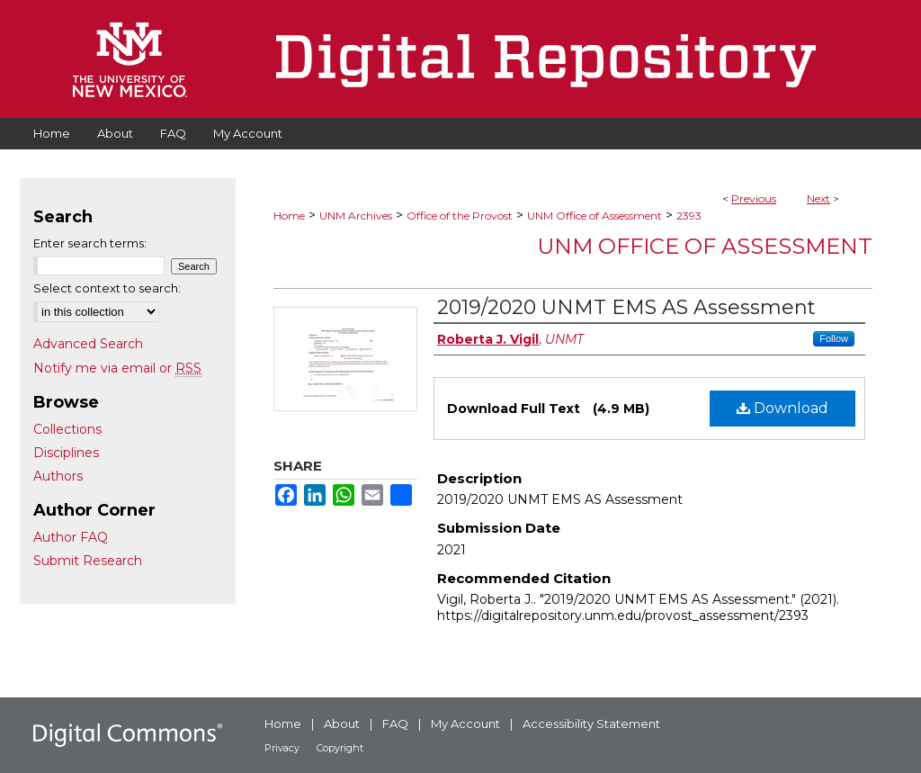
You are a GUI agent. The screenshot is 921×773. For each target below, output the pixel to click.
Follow (833, 338)
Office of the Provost (460, 215)
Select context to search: (107, 288)
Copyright (340, 748)
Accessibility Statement (591, 723)
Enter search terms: (90, 243)
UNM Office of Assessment (594, 215)
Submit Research (87, 561)
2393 (689, 215)
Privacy (282, 748)
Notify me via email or (117, 368)
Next (818, 198)
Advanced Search (88, 344)
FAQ (395, 723)
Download (782, 408)
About (342, 723)
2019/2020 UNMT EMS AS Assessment (626, 307)
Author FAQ (70, 537)
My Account (465, 723)
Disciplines (66, 453)
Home (289, 215)
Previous (753, 198)
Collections (67, 429)
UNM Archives (355, 215)
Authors (58, 476)
